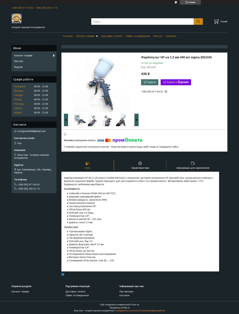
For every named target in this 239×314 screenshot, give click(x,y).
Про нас (157, 36)
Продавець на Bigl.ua (119, 308)
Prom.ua (135, 305)
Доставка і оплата (111, 36)
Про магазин (126, 291)
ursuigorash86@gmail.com (31, 131)
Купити (151, 82)
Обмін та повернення (138, 36)
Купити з (178, 82)
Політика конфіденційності (152, 311)
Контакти (171, 36)
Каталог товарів (85, 36)
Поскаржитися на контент (127, 311)
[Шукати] (198, 21)
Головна (68, 36)
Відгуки (18, 66)
